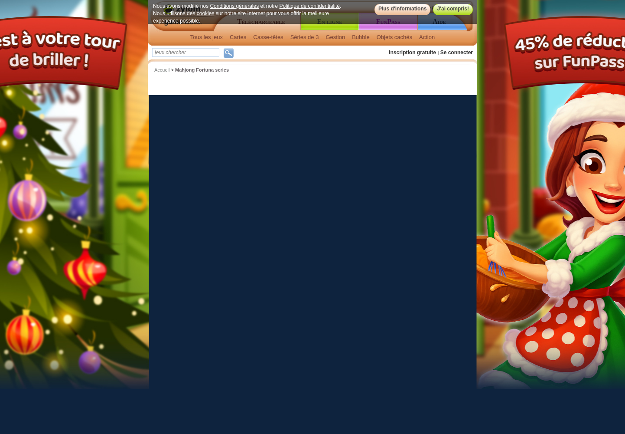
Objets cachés (394, 37)
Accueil (161, 69)
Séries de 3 (304, 37)
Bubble (360, 37)
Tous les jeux (206, 37)
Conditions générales (234, 6)
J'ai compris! (453, 9)
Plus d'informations (402, 9)
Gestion (335, 37)
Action (427, 37)
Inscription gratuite (412, 52)
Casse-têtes (268, 37)
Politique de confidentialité (310, 6)
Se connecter (456, 52)
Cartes (238, 37)
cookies (206, 13)
